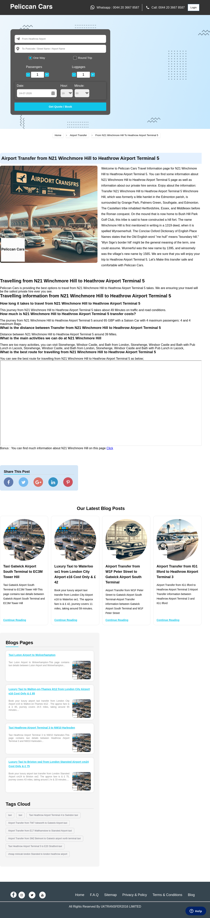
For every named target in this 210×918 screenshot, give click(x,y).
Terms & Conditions (167, 895)
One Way (39, 57)
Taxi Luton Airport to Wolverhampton (32, 654)
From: (25, 38)
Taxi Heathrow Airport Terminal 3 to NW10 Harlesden (42, 727)
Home (58, 135)
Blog (191, 895)
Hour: (66, 90)
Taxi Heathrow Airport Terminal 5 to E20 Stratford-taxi (35, 846)
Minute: (81, 90)
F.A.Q (94, 895)
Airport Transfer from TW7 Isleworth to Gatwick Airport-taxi (37, 823)
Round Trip (85, 57)
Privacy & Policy (134, 895)
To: (23, 48)
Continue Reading (14, 620)
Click (109, 448)
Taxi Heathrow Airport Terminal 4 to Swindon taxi (53, 815)
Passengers (34, 67)
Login (193, 7)
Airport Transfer (78, 135)
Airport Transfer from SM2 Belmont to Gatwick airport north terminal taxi (44, 838)
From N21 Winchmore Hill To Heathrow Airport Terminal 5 (126, 135)
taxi (10, 815)
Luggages (78, 67)
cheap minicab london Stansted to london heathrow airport (37, 854)
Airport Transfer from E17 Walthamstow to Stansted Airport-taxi (40, 830)
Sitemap (110, 895)
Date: (20, 85)
